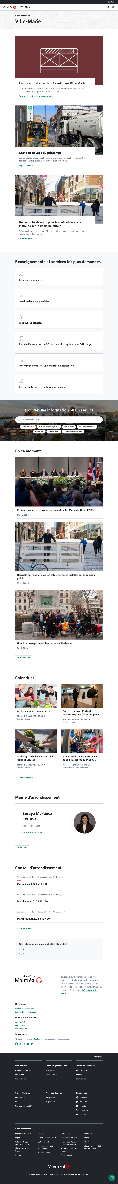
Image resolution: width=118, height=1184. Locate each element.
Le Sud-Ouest (43, 1142)
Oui (24, 949)
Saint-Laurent (66, 1155)
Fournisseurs (81, 1079)
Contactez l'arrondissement (26, 1009)
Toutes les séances (24, 929)
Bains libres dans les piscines (49, 427)
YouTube (81, 1114)
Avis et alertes (20, 1075)
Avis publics (20, 1025)
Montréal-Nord (44, 1153)
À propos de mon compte (25, 1070)
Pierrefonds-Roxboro (69, 1138)
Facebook (81, 1097)
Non (25, 954)
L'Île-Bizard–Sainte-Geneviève (23, 1150)
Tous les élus (22, 848)
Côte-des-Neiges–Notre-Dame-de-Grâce (24, 1143)
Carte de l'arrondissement (25, 1012)
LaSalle (41, 1133)
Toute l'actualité (23, 658)
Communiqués (21, 1029)
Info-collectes (69, 427)
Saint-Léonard (89, 1133)
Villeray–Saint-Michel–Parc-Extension (93, 1147)
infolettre (36, 1039)
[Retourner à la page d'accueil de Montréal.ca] (9, 7)
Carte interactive (28, 427)
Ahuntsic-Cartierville (23, 1133)
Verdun (86, 1138)
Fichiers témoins (35, 1174)
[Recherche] (108, 7)
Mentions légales (74, 1174)
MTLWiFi (18, 1102)
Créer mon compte (22, 1079)
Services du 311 (54, 431)
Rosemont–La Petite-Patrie (69, 1150)
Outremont (65, 1133)
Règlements (39, 431)
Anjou (17, 1138)
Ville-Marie (88, 1142)
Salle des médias (52, 1075)
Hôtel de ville (20, 1097)
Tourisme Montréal (22, 1106)
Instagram (81, 1102)
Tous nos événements (25, 777)
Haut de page (97, 1056)
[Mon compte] (113, 7)
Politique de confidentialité (54, 1174)
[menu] (25, 7)
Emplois (79, 1075)
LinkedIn (81, 1106)
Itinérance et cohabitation (73, 431)
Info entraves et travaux (87, 427)
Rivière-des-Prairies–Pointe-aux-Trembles (69, 1143)
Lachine (18, 1155)
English (111, 2)
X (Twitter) (82, 1110)
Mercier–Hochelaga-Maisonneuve (46, 1147)
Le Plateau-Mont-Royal (47, 1138)
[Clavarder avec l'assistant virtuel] (111, 1177)
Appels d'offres (21, 1022)
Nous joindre (50, 1070)
